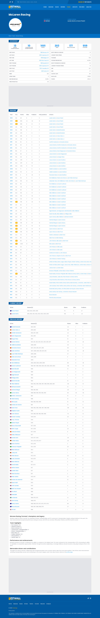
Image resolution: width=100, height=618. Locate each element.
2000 (11, 196)
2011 (11, 163)
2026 (11, 118)
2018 (11, 142)
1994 (11, 213)
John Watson (52, 240)
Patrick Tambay (61, 258)
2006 (11, 178)
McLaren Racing (19, 36)
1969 (11, 288)
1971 (11, 282)
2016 (11, 148)
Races (57, 7)
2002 (11, 190)
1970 (11, 285)
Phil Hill (51, 297)
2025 (11, 121)
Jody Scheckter (53, 276)
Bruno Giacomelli (91, 261)
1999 (11, 199)
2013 (11, 157)
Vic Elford (64, 288)
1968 (11, 291)
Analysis (88, 7)
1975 (11, 270)
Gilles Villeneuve (75, 264)
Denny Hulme (76, 273)
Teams (68, 7)
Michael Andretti (69, 216)
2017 (11, 145)
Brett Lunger (61, 261)
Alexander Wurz (53, 181)
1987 (11, 234)
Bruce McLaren (80, 288)
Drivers (63, 7)
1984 (11, 243)
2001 (11, 193)
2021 (11, 133)
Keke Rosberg (59, 237)
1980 (11, 255)
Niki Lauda (59, 240)
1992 (11, 219)
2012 (11, 160)
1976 (11, 267)
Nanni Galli (85, 285)
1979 (11, 258)
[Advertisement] (50, 96)
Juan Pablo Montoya (72, 178)
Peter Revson (66, 276)
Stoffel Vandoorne (54, 142)
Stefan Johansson (54, 234)
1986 (11, 237)
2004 (11, 184)
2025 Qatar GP (45, 71)
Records (81, 7)
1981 (11, 252)
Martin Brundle (52, 213)
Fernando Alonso (64, 142)
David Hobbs (52, 273)
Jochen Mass (82, 264)
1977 (11, 264)
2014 (11, 154)
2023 (11, 127)
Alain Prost (60, 228)
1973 (11, 276)
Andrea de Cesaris (54, 252)
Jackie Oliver (87, 282)
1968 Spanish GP (45, 63)
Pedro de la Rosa (61, 178)
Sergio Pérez (61, 157)
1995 (11, 211)
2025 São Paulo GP (44, 60)
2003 (11, 187)
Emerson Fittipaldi (53, 270)
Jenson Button (53, 145)
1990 (11, 225)
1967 (11, 294)
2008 (11, 172)
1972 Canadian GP (44, 68)
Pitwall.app (14, 608)
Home (45, 7)
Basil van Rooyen (71, 288)
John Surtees (52, 285)
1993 (11, 216)
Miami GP (81, 2)
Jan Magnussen (60, 211)
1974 (11, 273)
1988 (11, 231)
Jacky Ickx (60, 276)
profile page (69, 552)
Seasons (50, 7)
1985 (11, 240)
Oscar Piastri (81, 21)
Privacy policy (12, 610)
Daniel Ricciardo (61, 130)
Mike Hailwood (69, 273)
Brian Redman (61, 279)
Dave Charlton (70, 270)
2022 (11, 130)
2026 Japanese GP (44, 55)
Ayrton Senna (52, 216)
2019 (11, 139)
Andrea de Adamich (17, 479)
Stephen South (60, 255)
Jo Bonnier (80, 282)
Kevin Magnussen (61, 151)
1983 (11, 246)
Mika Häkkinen (52, 193)
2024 (11, 124)
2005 (11, 181)
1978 (11, 261)
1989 (11, 228)
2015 (11, 151)
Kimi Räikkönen (53, 178)
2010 (11, 166)
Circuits (74, 7)
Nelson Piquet (67, 261)
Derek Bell (51, 288)
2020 (11, 136)
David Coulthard (62, 184)
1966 (11, 297)
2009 (11, 169)
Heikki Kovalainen (53, 169)
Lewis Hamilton (62, 160)
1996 (11, 208)
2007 (11, 175)
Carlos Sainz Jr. (60, 136)
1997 (11, 205)
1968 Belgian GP (45, 57)
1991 (11, 222)
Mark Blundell (68, 211)
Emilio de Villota (53, 261)
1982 (11, 249)
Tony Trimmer (15, 419)
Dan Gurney (73, 285)
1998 (11, 202)
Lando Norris (71, 21)
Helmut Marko (15, 467)
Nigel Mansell (52, 211)
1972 (11, 279)
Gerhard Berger (53, 219)
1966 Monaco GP (44, 52)
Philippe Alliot (68, 213)
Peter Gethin (59, 282)
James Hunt (83, 261)
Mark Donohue (73, 282)
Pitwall (10, 36)
